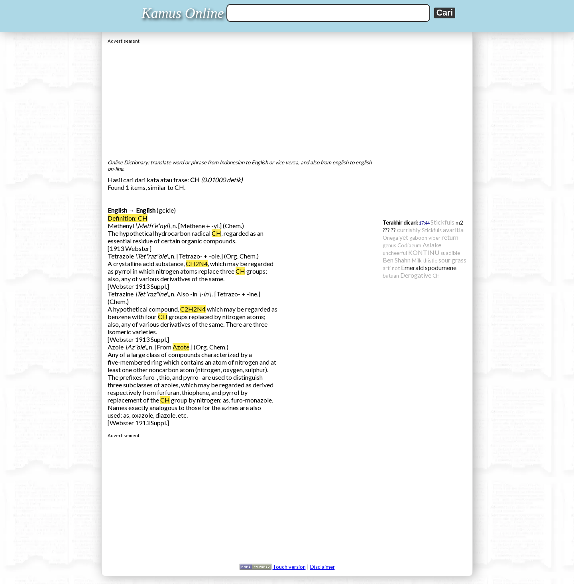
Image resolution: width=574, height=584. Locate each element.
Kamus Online (183, 13)
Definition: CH (127, 218)
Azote (181, 347)
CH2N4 (197, 263)
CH (216, 233)
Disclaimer (322, 567)
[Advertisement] (287, 99)
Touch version (289, 567)
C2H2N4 (193, 309)
